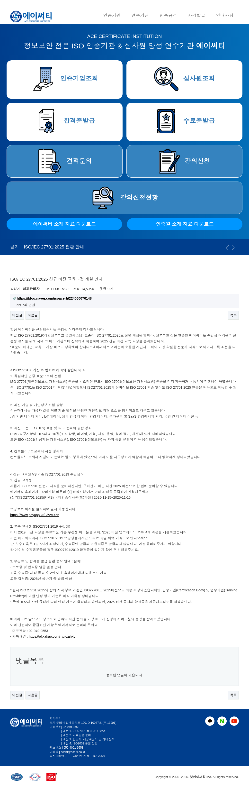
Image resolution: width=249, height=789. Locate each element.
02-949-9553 (71, 727)
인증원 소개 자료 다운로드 (184, 224)
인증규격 (168, 15)
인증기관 (112, 15)
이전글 (17, 315)
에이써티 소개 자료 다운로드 (64, 224)
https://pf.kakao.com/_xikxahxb (52, 636)
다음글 (32, 315)
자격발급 (196, 15)
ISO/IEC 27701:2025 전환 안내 (54, 247)
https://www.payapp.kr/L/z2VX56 (34, 515)
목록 (233, 315)
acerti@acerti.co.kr (73, 752)
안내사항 (224, 15)
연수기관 (140, 15)
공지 (14, 247)
